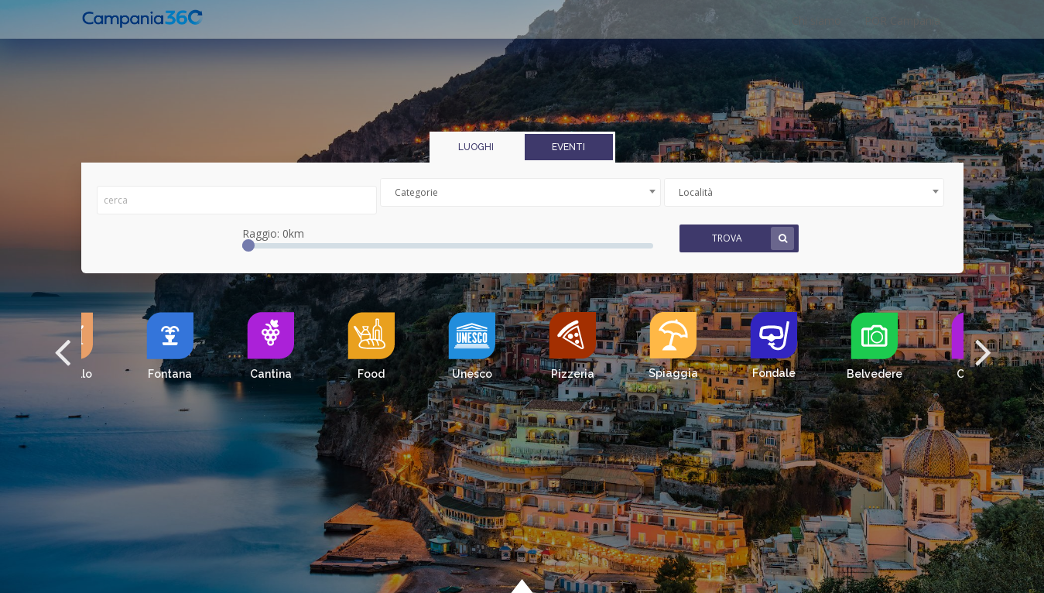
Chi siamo (816, 20)
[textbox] (520, 192)
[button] (62, 350)
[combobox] (520, 192)
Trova (753, 238)
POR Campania (902, 20)
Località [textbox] (696, 192)
